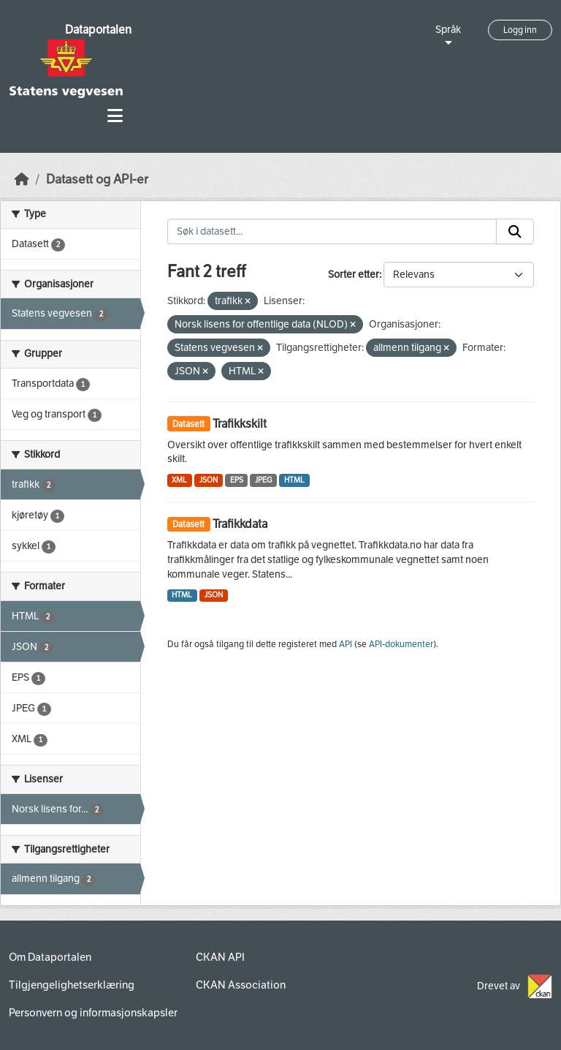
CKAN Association (241, 985)
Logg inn (520, 30)
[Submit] (515, 232)
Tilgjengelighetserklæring (71, 985)
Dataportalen (98, 30)
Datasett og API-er (97, 179)
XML (179, 480)
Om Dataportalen (50, 957)
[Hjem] (22, 179)
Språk (448, 29)
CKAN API (220, 957)
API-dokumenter (401, 644)
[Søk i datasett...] (332, 232)
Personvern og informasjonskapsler (93, 1012)
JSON (208, 480)
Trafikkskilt (240, 424)
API (345, 644)
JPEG (263, 480)
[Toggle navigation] (115, 116)
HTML (294, 480)
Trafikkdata (240, 524)
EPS (236, 480)
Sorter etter (353, 274)
